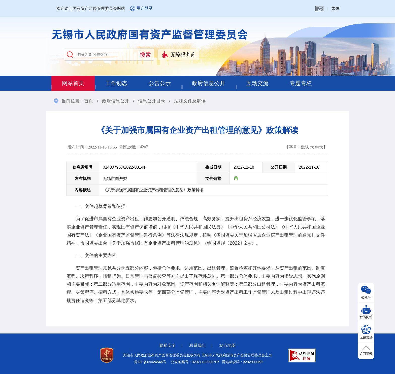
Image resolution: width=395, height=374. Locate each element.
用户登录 (145, 8)
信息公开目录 (151, 100)
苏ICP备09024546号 (150, 362)
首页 (88, 100)
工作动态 (116, 83)
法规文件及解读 (190, 100)
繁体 (336, 8)
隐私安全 (167, 345)
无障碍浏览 (182, 54)
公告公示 (160, 83)
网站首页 (73, 83)
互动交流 (257, 83)
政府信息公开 (208, 83)
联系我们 (197, 345)
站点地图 (227, 345)
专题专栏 (301, 83)
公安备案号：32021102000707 (195, 362)
